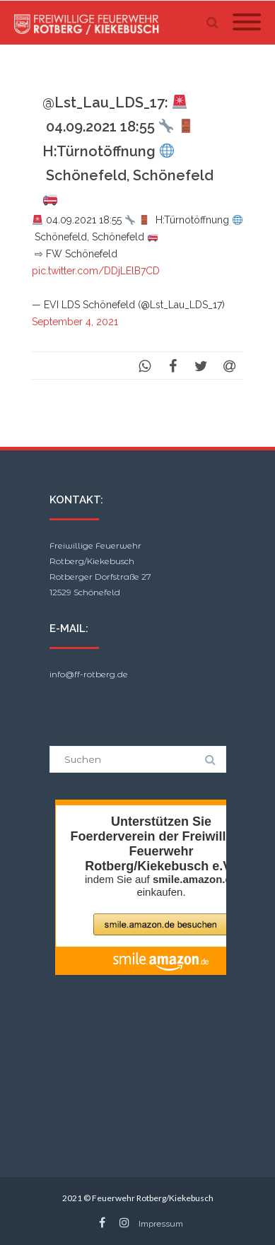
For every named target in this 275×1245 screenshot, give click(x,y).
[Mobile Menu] (247, 22)
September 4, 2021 (75, 321)
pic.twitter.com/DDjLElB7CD (96, 270)
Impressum (161, 1224)
